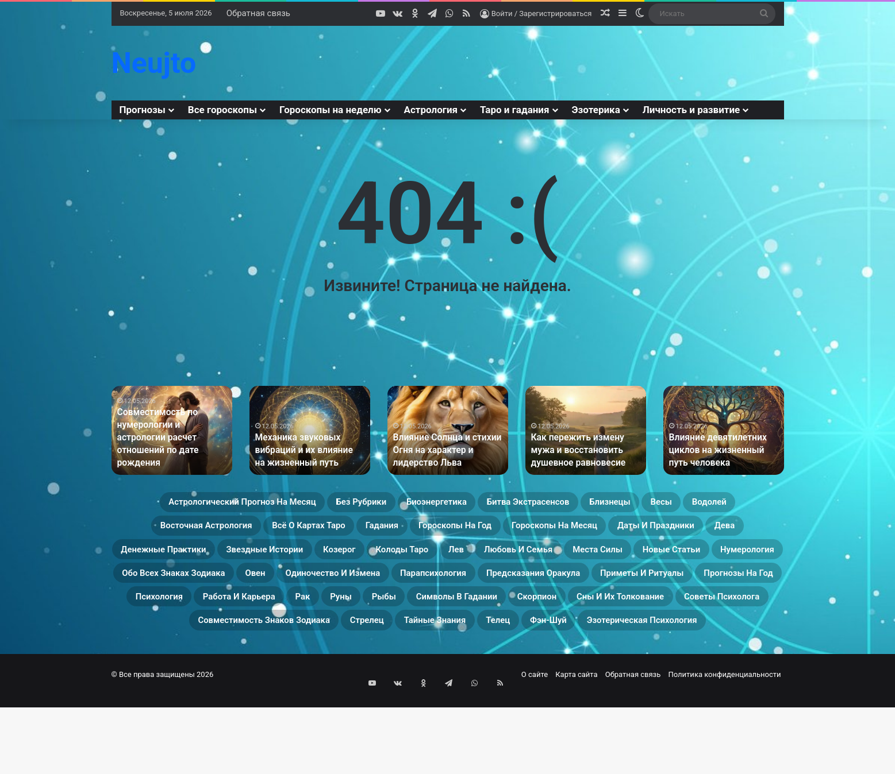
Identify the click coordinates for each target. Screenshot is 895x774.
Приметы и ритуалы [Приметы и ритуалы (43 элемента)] (211, 642)
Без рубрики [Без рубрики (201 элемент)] (400, 504)
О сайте (534, 753)
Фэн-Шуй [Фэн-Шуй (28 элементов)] (477, 697)
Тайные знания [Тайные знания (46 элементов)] (332, 697)
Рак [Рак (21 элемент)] (623, 642)
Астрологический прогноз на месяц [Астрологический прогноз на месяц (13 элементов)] (244, 504)
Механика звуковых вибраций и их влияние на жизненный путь (304, 451)
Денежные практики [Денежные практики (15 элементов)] (508, 559)
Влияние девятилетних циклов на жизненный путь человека (721, 451)
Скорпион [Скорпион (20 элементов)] (281, 669)
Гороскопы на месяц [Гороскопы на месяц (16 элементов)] (193, 559)
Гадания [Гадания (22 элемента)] (581, 532)
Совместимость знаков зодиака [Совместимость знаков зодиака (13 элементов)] (684, 669)
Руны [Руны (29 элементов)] (670, 642)
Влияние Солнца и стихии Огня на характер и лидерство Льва (441, 451)
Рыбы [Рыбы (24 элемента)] (724, 642)
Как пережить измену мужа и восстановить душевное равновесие (584, 451)
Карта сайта (576, 753)
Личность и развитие (691, 109)
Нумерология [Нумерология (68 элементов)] (669, 587)
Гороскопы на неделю (330, 109)
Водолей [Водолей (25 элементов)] (245, 532)
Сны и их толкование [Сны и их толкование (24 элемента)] (389, 669)
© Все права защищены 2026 (163, 753)
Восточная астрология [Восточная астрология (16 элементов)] (353, 532)
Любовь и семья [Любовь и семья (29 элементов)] (373, 587)
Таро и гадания (514, 109)
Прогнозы (143, 109)
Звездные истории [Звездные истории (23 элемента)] (640, 559)
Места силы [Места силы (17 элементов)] (476, 587)
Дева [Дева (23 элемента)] (414, 559)
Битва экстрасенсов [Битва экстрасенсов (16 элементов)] (616, 504)
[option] (172, 430)
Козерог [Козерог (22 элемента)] (737, 559)
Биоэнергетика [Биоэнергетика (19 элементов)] (497, 504)
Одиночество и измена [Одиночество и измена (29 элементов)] (422, 614)
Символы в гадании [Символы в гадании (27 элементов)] (177, 669)
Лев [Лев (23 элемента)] (293, 587)
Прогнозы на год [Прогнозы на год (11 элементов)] (336, 642)
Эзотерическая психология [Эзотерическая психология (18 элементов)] (599, 697)
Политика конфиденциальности (725, 753)
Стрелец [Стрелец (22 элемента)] (244, 697)
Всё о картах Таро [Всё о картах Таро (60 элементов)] (486, 532)
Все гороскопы (222, 109)
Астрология (431, 109)
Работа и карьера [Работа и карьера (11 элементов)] (541, 642)
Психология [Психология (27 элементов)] (438, 642)
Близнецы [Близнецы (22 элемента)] (722, 504)
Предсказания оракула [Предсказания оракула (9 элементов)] (684, 614)
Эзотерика (596, 109)
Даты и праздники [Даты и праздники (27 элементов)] (326, 559)
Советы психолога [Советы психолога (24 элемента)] (522, 669)
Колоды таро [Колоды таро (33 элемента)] (225, 587)
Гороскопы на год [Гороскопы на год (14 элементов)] (676, 532)
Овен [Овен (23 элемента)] (322, 614)
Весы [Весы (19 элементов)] (184, 532)
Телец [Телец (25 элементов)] (413, 697)
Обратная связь (258, 13)
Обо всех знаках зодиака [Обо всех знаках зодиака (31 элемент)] (217, 614)
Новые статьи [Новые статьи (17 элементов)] (571, 587)
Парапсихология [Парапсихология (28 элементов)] (553, 614)
